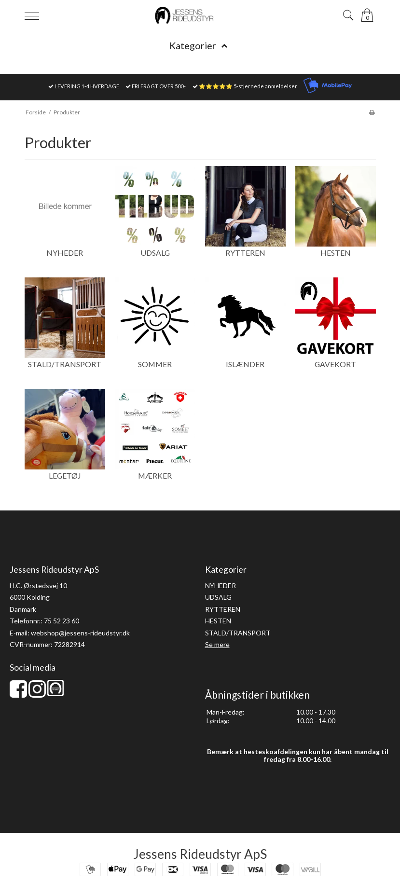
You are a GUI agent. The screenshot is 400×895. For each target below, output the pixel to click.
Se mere (217, 644)
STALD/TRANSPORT (238, 633)
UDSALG (218, 597)
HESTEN (218, 621)
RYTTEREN (222, 609)
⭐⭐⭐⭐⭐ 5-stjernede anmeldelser (248, 86)
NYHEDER (220, 585)
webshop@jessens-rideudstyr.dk (80, 633)
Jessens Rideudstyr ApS (200, 854)
